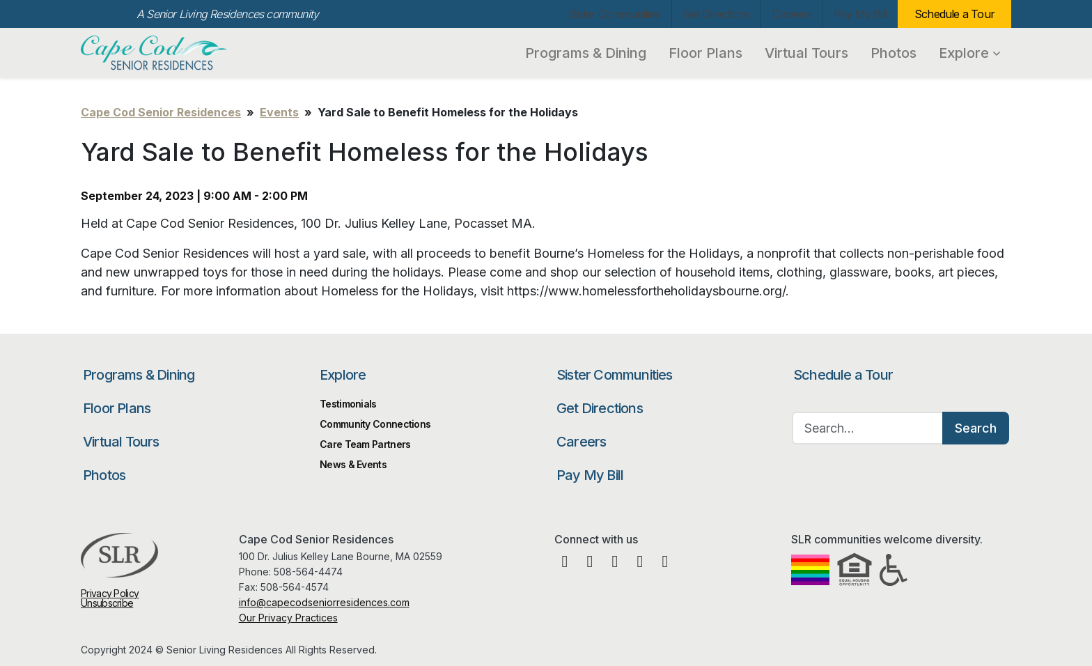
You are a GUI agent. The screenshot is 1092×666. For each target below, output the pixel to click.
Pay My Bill (860, 14)
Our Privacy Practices (288, 618)
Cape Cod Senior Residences (156, 53)
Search (976, 428)
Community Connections (375, 424)
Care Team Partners (365, 444)
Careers (791, 14)
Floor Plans (705, 53)
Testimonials (348, 404)
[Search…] (868, 428)
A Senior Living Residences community (227, 14)
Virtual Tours (806, 53)
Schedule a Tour (954, 14)
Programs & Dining (585, 53)
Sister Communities (614, 14)
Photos (893, 53)
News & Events (353, 464)
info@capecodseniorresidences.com (324, 602)
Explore (969, 53)
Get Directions (716, 14)
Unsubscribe (107, 603)
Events (279, 112)
